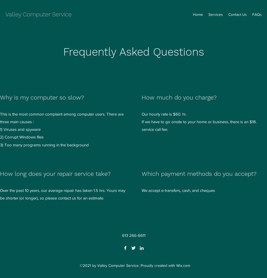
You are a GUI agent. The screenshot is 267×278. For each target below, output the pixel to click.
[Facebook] (125, 248)
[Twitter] (133, 248)
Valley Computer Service (38, 14)
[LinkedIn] (141, 248)
